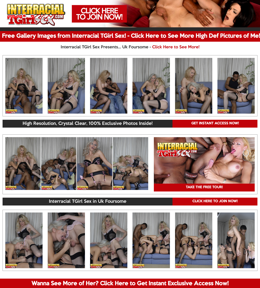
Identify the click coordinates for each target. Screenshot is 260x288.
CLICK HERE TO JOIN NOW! (215, 201)
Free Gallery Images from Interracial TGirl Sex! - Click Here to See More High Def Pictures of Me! (131, 36)
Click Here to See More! (175, 47)
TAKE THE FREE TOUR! (204, 187)
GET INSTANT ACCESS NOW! (215, 123)
